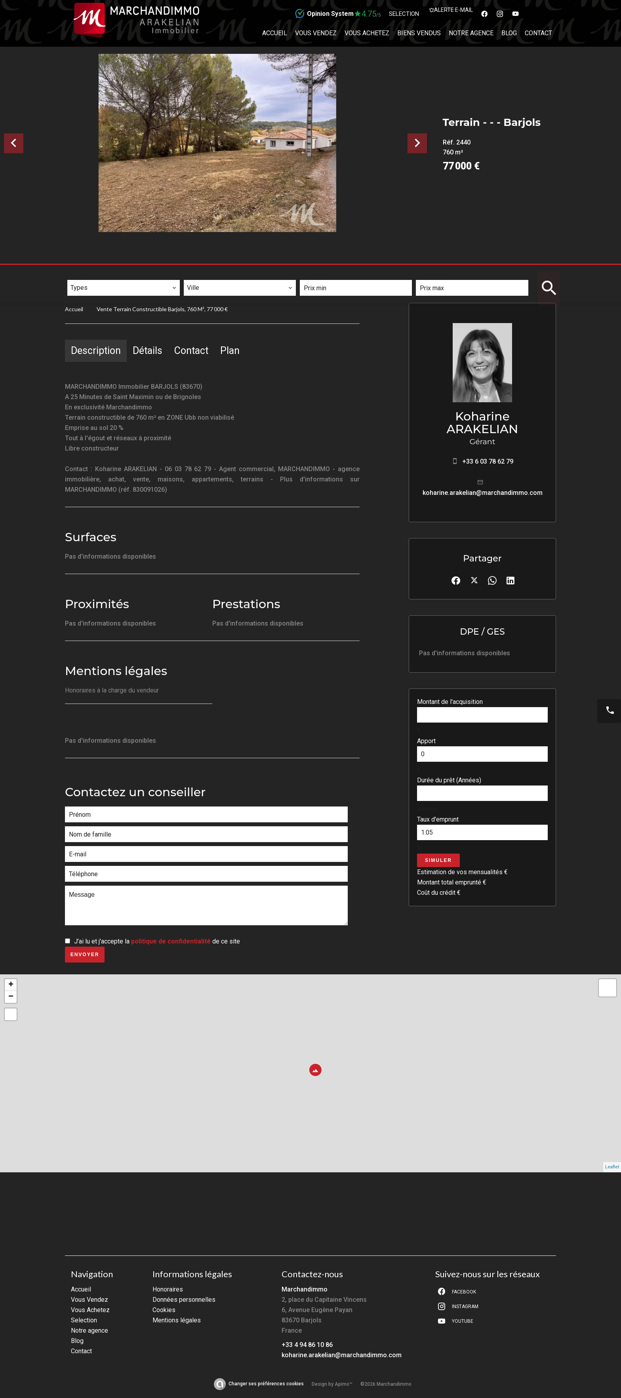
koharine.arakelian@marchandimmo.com (483, 492)
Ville (196, 274)
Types (79, 274)
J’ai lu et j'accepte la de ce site (157, 941)
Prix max (433, 274)
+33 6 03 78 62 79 (487, 461)
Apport (426, 741)
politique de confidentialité (171, 941)
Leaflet (612, 1167)
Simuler (438, 860)
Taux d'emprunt (438, 819)
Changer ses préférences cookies (266, 1384)
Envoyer (84, 954)
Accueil (74, 309)
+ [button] (10, 985)
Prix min (317, 274)
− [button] (10, 997)
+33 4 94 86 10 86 (307, 1345)
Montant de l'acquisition (450, 702)
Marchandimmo (305, 1289)
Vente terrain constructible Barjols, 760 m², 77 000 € (162, 309)
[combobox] (123, 288)
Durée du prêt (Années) (449, 780)
